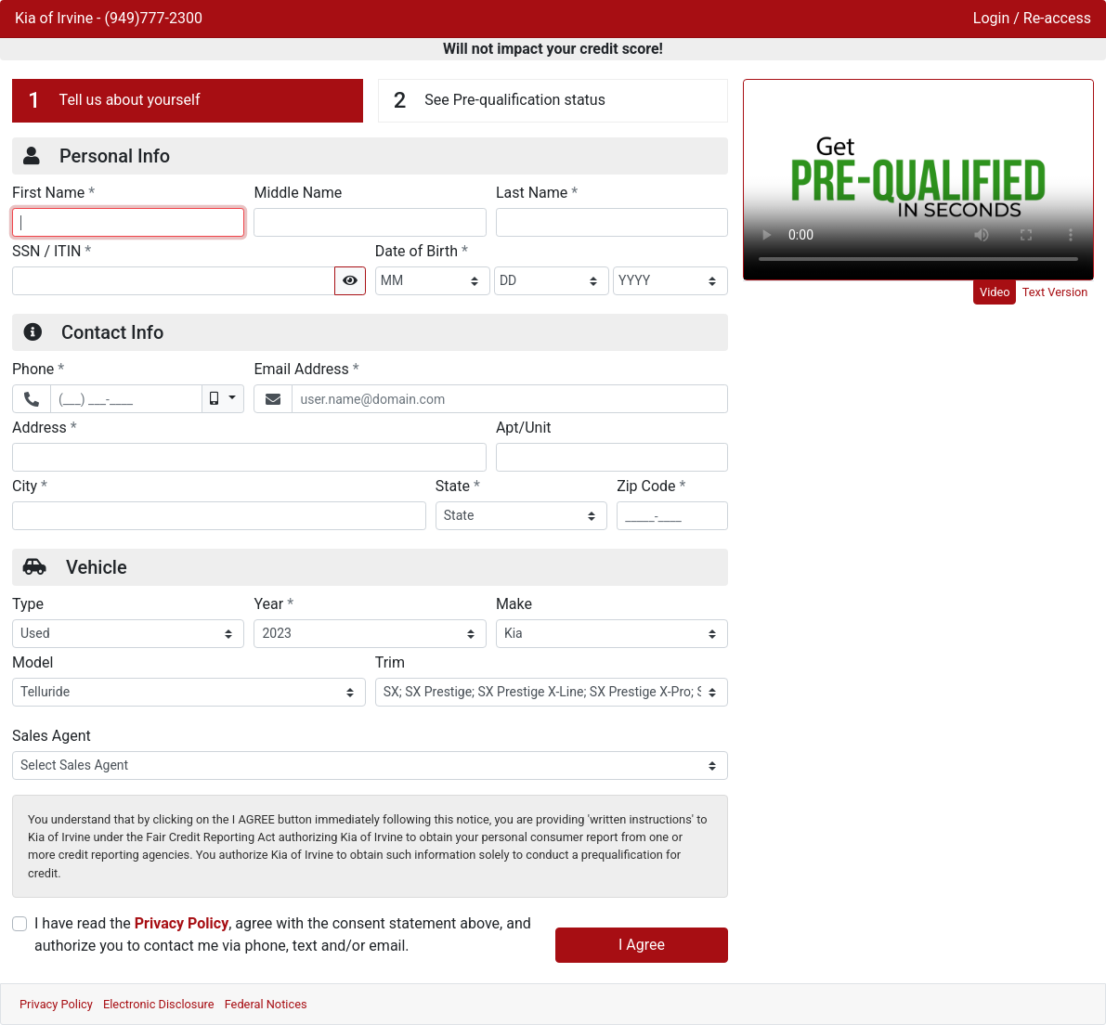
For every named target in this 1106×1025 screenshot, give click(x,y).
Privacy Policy (181, 923)
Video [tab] (995, 292)
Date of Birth (421, 250)
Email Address (306, 368)
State (458, 485)
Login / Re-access (1032, 18)
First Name (53, 192)
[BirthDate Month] (432, 280)
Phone (38, 368)
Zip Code (651, 485)
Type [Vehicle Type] (28, 604)
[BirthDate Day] (551, 280)
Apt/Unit (524, 427)
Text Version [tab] (1055, 292)
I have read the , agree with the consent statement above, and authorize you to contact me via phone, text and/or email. (282, 934)
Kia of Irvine (56, 18)
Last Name (537, 192)
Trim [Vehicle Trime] (390, 662)
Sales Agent (51, 736)
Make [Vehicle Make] (514, 604)
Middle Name (298, 192)
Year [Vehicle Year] (273, 603)
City (29, 485)
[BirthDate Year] (670, 280)
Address (44, 427)
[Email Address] (510, 398)
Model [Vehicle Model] (33, 662)
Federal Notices (266, 1004)
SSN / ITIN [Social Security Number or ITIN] (51, 250)
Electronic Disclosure (159, 1004)
